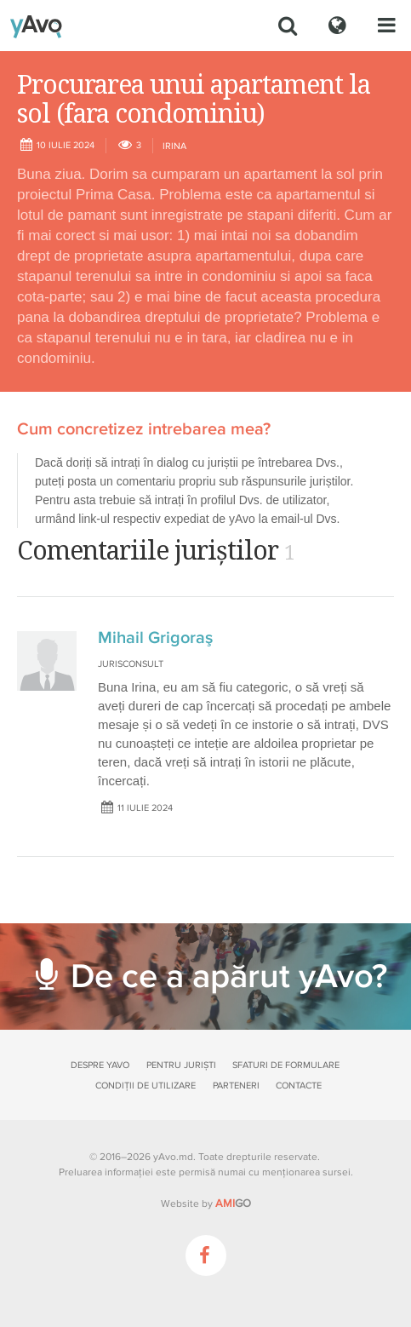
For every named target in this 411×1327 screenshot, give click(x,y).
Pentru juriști (181, 1065)
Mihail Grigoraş (155, 638)
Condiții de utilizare (145, 1085)
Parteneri (236, 1085)
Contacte (299, 1085)
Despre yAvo (100, 1065)
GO (233, 1203)
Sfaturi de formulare (286, 1065)
